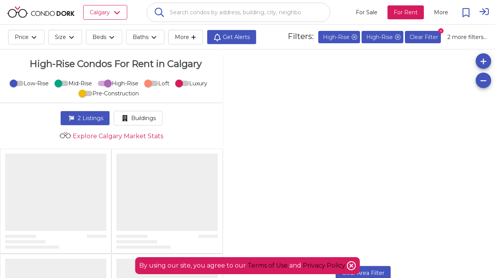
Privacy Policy (325, 265)
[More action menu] (441, 12)
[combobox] (238, 12)
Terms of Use (268, 265)
